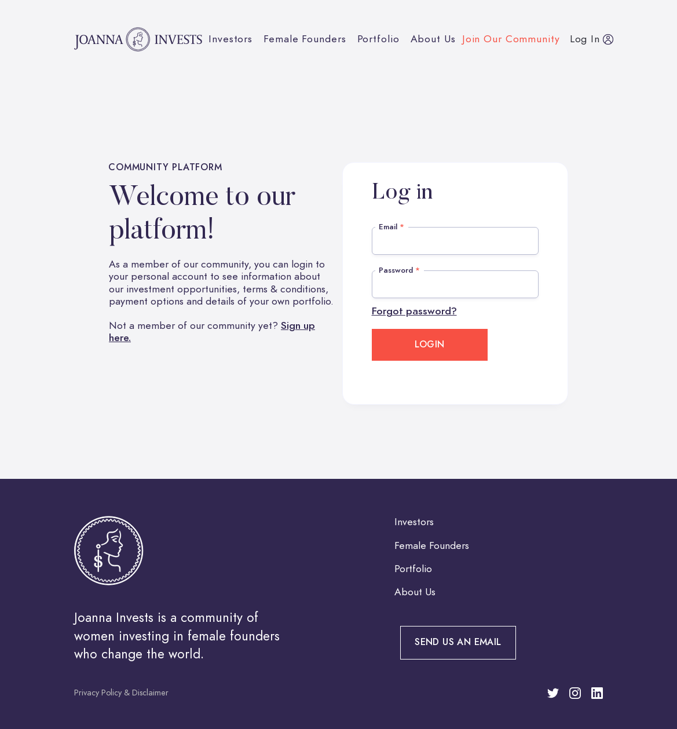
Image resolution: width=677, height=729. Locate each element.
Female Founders (305, 39)
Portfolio (378, 39)
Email (391, 226)
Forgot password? (414, 311)
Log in (585, 39)
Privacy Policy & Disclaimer (121, 693)
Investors (230, 39)
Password (399, 270)
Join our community (511, 39)
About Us (433, 39)
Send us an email (458, 642)
